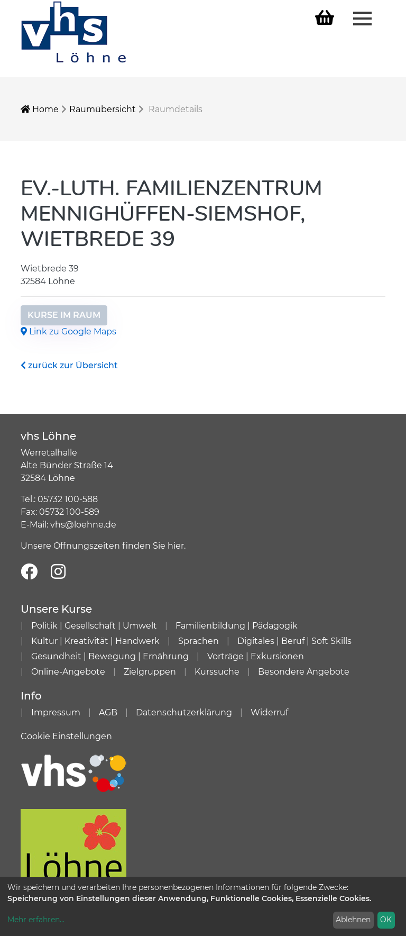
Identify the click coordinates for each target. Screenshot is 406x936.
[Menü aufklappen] (362, 17)
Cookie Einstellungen (66, 736)
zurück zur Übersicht (69, 365)
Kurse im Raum (63, 315)
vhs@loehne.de (83, 525)
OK (386, 919)
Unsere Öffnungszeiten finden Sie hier (102, 546)
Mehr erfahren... (35, 919)
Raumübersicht (102, 109)
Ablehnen (353, 919)
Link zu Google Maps (68, 331)
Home (40, 109)
